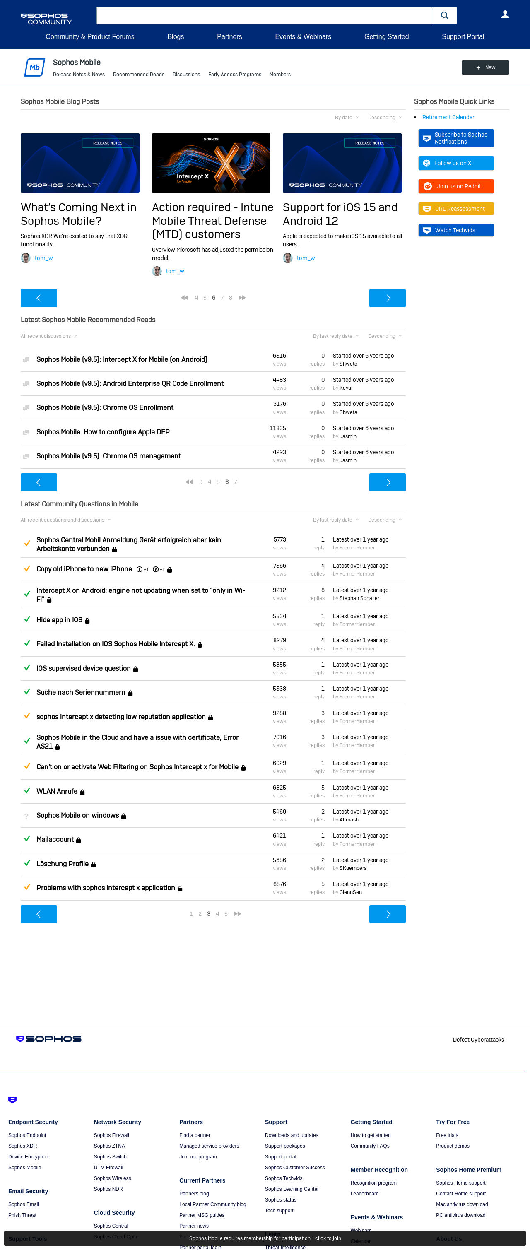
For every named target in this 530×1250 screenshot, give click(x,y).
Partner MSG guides (201, 1215)
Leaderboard (365, 1194)
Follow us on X (447, 163)
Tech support (279, 1211)
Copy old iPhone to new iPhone (84, 569)
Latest (361, 539)
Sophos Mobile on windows (77, 815)
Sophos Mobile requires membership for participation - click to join (265, 1238)
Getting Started (386, 36)
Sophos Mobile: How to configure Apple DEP (103, 432)
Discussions (186, 74)
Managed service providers (209, 1146)
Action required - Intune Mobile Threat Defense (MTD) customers (213, 220)
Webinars (361, 1230)
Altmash (349, 819)
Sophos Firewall (111, 1135)
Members (280, 74)
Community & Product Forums (90, 36)
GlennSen (351, 892)
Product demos (453, 1146)
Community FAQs (370, 1146)
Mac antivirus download (462, 1204)
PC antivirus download (460, 1215)
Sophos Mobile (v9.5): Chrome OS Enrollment (104, 407)
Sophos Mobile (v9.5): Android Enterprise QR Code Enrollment (130, 383)
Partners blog (194, 1194)
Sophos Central (111, 1226)
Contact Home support (461, 1194)
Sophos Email (23, 1204)
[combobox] (264, 15)
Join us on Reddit (452, 186)
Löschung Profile (62, 864)
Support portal (280, 1157)
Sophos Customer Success (295, 1168)
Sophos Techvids (284, 1178)
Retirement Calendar (448, 117)
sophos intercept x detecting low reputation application (121, 717)
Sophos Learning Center (292, 1189)
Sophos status (280, 1200)
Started (363, 355)
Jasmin (348, 436)
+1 (162, 569)
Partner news (194, 1226)
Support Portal (463, 36)
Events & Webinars (303, 36)
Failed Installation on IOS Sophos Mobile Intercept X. (115, 644)
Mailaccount (55, 840)
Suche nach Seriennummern (80, 692)
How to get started (371, 1135)
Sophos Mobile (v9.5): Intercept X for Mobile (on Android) (121, 359)
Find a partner (194, 1135)
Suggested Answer (27, 543)
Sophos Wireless (112, 1178)
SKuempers (353, 868)
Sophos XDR (22, 1146)
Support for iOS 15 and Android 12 (340, 214)
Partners (229, 36)
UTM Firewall (108, 1168)
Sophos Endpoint (27, 1135)
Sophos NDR (108, 1189)
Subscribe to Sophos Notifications (455, 138)
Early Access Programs (234, 74)
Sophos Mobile (24, 1168)
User (505, 14)
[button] (444, 15)
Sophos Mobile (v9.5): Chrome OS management (108, 456)
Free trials (447, 1135)
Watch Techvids (449, 230)
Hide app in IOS (59, 620)
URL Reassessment (454, 209)
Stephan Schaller (359, 598)
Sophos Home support (460, 1183)
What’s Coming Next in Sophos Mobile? (79, 214)
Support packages (285, 1146)
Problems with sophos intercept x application (105, 888)
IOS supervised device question (83, 668)
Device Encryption (28, 1157)
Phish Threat (22, 1215)
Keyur (346, 388)
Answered (27, 594)
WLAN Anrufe (56, 791)
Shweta (348, 364)
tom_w (44, 258)
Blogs (175, 36)
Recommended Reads (138, 74)
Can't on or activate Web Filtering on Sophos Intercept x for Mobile (137, 767)
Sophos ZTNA (109, 1146)
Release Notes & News (79, 74)
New (490, 67)
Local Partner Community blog (212, 1204)
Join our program (198, 1157)
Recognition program (374, 1183)
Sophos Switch (110, 1157)
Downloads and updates (291, 1135)
